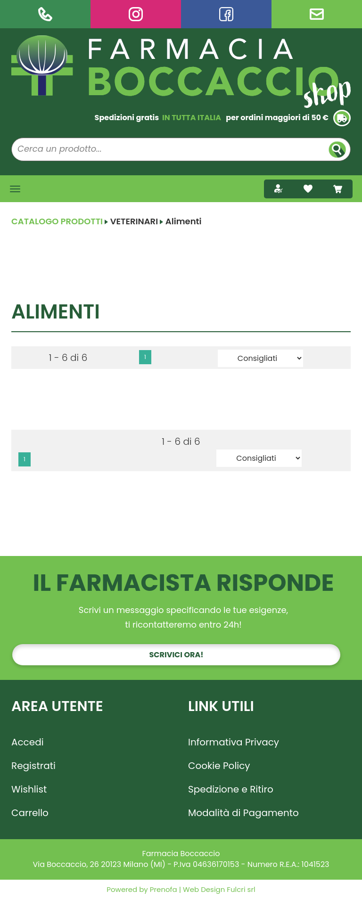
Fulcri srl (241, 889)
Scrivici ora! (176, 654)
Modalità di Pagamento (243, 812)
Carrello (30, 812)
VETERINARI (134, 221)
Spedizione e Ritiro (230, 789)
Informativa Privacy (233, 742)
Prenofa (162, 889)
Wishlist (29, 789)
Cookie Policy (219, 765)
